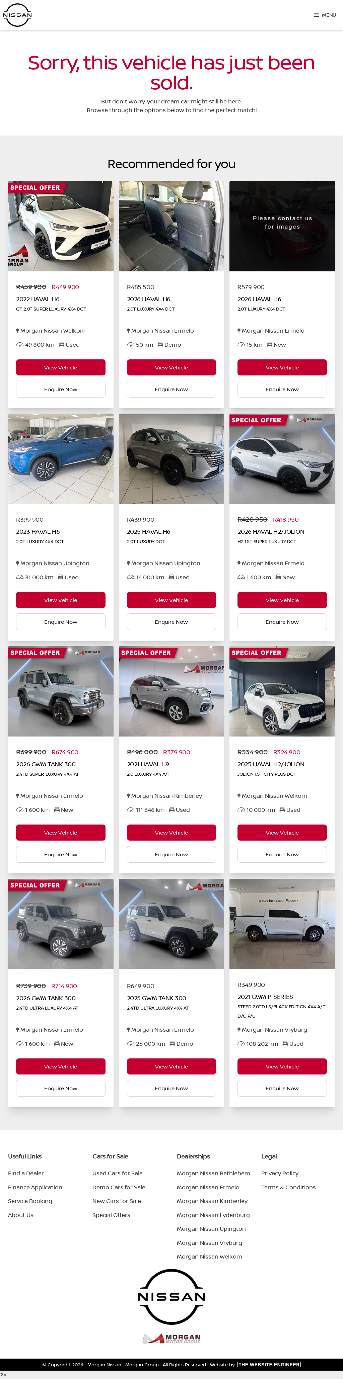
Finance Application (35, 1187)
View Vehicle (60, 367)
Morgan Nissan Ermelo (208, 1187)
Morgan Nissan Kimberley (212, 1201)
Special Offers (111, 1215)
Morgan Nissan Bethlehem (213, 1173)
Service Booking (30, 1201)
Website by (255, 1364)
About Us (20, 1215)
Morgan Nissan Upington (211, 1228)
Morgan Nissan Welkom (209, 1256)
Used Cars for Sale (117, 1173)
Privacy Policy (279, 1173)
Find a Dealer (26, 1173)
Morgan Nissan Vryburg (209, 1242)
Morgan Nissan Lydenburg (213, 1215)
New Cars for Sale (116, 1201)
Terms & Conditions (288, 1187)
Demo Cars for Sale (118, 1187)
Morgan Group (142, 1364)
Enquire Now (60, 389)
